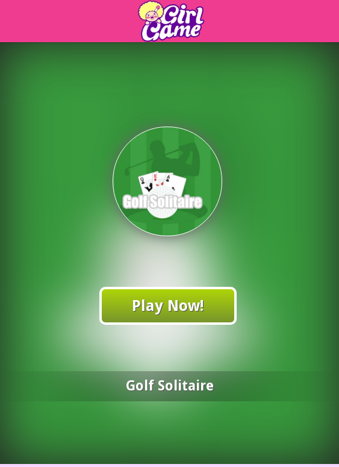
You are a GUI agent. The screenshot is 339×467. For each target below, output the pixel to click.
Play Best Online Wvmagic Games (187, 22)
